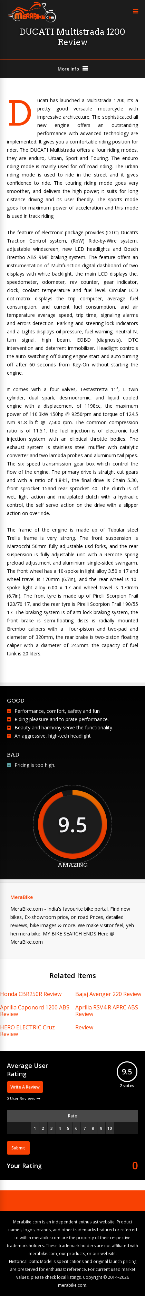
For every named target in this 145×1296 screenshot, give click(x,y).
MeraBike (21, 897)
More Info (68, 69)
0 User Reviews (21, 1098)
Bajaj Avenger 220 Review (108, 994)
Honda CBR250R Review (30, 994)
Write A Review (25, 1087)
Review (84, 1027)
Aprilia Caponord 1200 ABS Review (34, 1011)
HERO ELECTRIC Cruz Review (27, 1031)
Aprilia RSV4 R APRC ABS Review (106, 1011)
